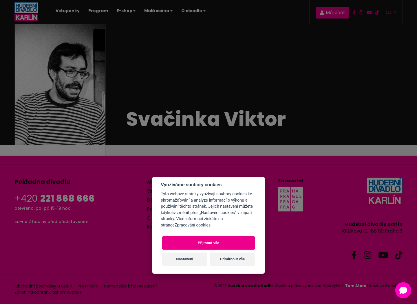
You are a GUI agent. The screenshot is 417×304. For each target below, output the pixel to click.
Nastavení (184, 259)
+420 (54, 198)
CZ (389, 12)
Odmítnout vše (232, 259)
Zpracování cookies (193, 225)
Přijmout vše (208, 243)
